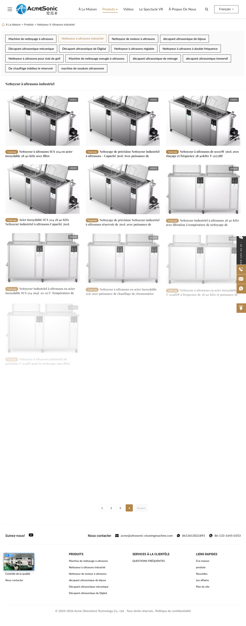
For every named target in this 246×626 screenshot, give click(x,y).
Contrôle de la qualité (17, 573)
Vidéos (128, 9)
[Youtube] (31, 536)
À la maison (88, 9)
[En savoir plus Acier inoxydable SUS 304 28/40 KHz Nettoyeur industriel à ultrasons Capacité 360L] (42, 192)
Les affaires (202, 580)
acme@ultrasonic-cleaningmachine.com (144, 535)
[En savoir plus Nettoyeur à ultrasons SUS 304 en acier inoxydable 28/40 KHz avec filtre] (42, 121)
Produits (109, 9)
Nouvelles (202, 573)
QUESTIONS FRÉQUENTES (148, 560)
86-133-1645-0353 (225, 535)
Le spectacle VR (151, 9)
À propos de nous (182, 9)
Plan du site (202, 586)
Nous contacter (14, 580)
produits (201, 567)
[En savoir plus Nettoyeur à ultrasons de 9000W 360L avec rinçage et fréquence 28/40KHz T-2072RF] (203, 121)
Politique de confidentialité (173, 611)
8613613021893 (191, 535)
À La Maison (11, 24)
